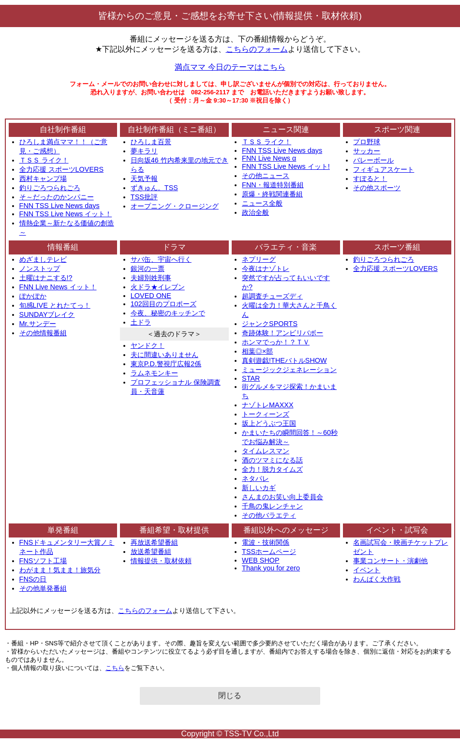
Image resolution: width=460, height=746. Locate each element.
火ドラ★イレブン (158, 287)
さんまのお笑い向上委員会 (282, 497)
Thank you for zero (271, 568)
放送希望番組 (151, 551)
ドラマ (174, 247)
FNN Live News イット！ (58, 287)
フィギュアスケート (383, 169)
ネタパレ (255, 478)
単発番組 (62, 530)
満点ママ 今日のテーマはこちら (230, 67)
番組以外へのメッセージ (285, 530)
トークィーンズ (265, 414)
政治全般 (255, 212)
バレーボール (373, 160)
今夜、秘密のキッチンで (168, 313)
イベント (366, 570)
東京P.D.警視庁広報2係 (166, 364)
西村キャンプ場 (43, 178)
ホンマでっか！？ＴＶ (276, 342)
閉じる (229, 695)
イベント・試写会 (397, 530)
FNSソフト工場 (43, 561)
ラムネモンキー (154, 373)
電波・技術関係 (265, 542)
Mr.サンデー (37, 324)
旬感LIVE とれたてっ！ (54, 305)
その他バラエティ (269, 515)
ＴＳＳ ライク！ (44, 160)
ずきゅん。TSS (154, 188)
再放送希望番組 (154, 542)
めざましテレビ (43, 259)
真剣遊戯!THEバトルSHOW (284, 360)
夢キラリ (144, 151)
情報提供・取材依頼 (161, 561)
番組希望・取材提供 (174, 530)
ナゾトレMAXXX (267, 405)
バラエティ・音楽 (286, 247)
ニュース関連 (286, 129)
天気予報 (144, 178)
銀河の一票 (147, 268)
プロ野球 (366, 142)
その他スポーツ (377, 188)
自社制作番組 (63, 129)
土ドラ (141, 322)
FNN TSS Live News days (59, 205)
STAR (251, 378)
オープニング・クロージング (175, 206)
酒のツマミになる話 (272, 460)
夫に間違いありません (164, 354)
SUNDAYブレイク (47, 314)
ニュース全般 (262, 203)
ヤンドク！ (147, 345)
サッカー (366, 151)
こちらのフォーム (257, 49)
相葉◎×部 (257, 351)
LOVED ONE (151, 295)
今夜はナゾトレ (265, 268)
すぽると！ (370, 178)
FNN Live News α (269, 158)
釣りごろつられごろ (49, 188)
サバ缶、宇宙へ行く (161, 259)
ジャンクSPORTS (269, 324)
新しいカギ (259, 488)
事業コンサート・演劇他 (390, 561)
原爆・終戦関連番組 (272, 194)
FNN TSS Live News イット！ (65, 214)
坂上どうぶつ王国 (269, 423)
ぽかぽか (32, 296)
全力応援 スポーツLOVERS (61, 169)
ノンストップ (39, 268)
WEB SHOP (261, 560)
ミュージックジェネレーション (289, 369)
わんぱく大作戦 (377, 579)
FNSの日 (33, 579)
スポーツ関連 (397, 129)
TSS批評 (144, 197)
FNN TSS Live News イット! (286, 166)
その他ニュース (265, 175)
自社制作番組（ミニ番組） (174, 129)
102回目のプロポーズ (163, 304)
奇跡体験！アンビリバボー (282, 333)
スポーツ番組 (397, 247)
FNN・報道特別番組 (273, 185)
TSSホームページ (269, 551)
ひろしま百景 (151, 142)
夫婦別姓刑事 (151, 278)
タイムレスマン (265, 451)
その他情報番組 (43, 333)
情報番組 (62, 247)
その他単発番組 (43, 588)
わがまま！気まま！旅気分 (60, 570)
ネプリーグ (259, 259)
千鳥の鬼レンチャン (272, 506)
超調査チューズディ (272, 296)
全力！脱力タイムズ (272, 469)
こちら (114, 667)
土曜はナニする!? (46, 278)
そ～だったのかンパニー (56, 197)
